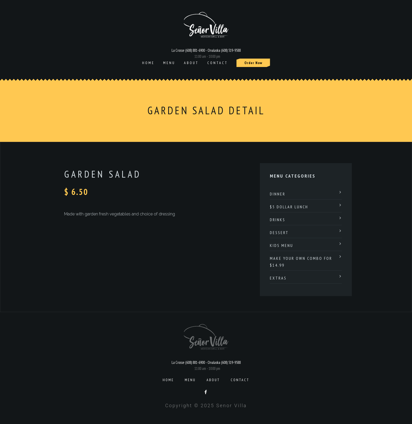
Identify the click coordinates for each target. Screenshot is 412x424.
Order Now (253, 62)
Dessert (279, 232)
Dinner (277, 194)
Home (148, 62)
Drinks (277, 219)
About (191, 62)
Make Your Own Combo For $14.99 (301, 262)
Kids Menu (281, 245)
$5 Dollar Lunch (289, 206)
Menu (169, 62)
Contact (217, 62)
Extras (278, 278)
